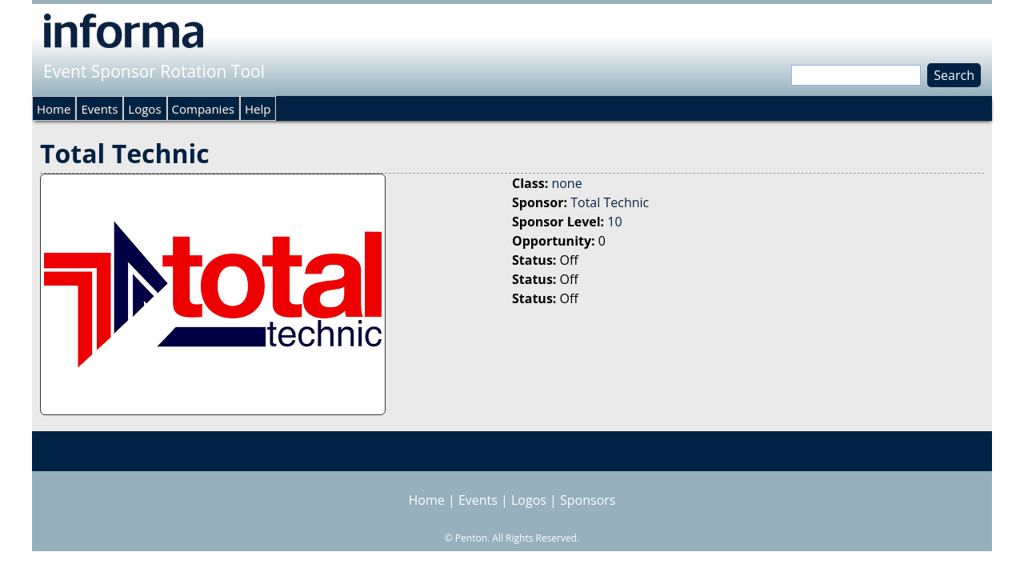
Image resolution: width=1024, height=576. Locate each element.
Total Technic (609, 202)
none (566, 183)
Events (99, 109)
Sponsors (587, 500)
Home (53, 109)
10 (614, 221)
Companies (203, 109)
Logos (144, 109)
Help (257, 109)
